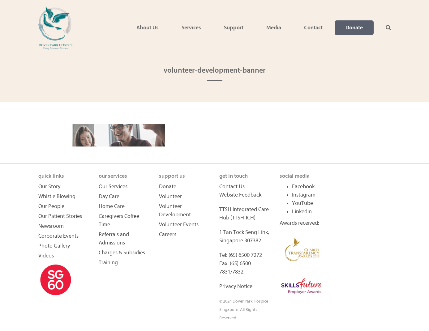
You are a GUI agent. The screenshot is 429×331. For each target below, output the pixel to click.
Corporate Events (58, 236)
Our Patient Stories (60, 216)
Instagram (303, 195)
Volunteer (170, 196)
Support (233, 27)
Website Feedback (240, 195)
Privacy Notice (235, 286)
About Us (147, 27)
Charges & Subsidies (122, 252)
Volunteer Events (179, 224)
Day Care (109, 196)
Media (273, 27)
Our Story (49, 186)
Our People (51, 206)
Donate (354, 27)
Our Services (113, 186)
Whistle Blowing (56, 196)
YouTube (302, 203)
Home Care (112, 206)
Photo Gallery (54, 246)
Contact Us (232, 186)
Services (191, 27)
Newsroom (51, 226)
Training (108, 262)
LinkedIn (302, 211)
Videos (46, 255)
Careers (167, 234)
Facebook (303, 186)
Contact (313, 27)
